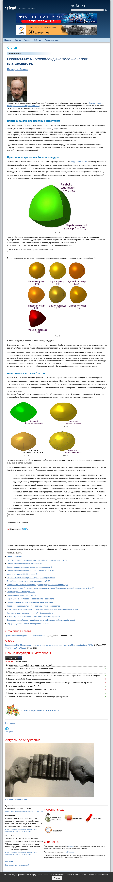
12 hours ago (39, 811)
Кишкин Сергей (10, 815)
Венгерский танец (14, 556)
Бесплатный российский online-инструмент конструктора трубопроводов (38, 697)
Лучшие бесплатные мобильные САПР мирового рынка (31, 668)
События (37, 40)
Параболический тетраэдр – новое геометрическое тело (30, 599)
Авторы (27, 40)
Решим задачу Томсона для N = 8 (21, 592)
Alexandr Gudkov (10, 836)
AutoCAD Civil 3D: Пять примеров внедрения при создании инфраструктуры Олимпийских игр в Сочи (50, 683)
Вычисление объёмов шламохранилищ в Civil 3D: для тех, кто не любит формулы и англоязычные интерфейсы (54, 676)
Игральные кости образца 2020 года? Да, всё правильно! (31, 578)
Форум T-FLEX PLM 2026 (15, 648)
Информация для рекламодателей (17, 865)
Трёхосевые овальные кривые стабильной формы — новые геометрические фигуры (42, 609)
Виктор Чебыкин (17, 69)
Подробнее (9, 861)
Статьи (18, 40)
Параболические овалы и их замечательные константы (30, 602)
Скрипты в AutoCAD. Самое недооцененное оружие (29, 679)
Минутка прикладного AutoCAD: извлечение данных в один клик (34, 672)
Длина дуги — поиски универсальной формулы (28, 693)
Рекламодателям (52, 40)
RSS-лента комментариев (16, 799)
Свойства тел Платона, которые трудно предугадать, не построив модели (37, 585)
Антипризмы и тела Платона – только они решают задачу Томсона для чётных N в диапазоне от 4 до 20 (50, 588)
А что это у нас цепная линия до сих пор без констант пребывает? (34, 616)
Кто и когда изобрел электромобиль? (23, 686)
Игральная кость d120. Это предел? (22, 574)
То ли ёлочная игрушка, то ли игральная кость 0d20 (28, 581)
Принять (57, 878)
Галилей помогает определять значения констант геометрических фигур (37, 560)
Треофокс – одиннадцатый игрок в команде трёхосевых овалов (33, 606)
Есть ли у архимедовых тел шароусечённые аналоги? (29, 567)
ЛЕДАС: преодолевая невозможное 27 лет (19, 811)
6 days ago (27, 831)
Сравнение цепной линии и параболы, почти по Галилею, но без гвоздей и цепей (41, 620)
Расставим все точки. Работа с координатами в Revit (30, 665)
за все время (21, 661)
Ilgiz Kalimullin (9, 806)
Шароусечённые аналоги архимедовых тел (25, 563)
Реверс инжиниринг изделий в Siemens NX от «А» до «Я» (32, 690)
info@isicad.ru (69, 852)
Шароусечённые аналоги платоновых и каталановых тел (30, 571)
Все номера (10, 723)
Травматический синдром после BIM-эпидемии (24, 636)
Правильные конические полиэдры (21, 595)
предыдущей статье (79, 162)
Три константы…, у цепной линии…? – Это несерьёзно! (30, 613)
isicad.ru (70, 846)
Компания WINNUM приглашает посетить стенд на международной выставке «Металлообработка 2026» (49, 645)
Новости (7, 40)
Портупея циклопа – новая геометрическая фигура (28, 624)
